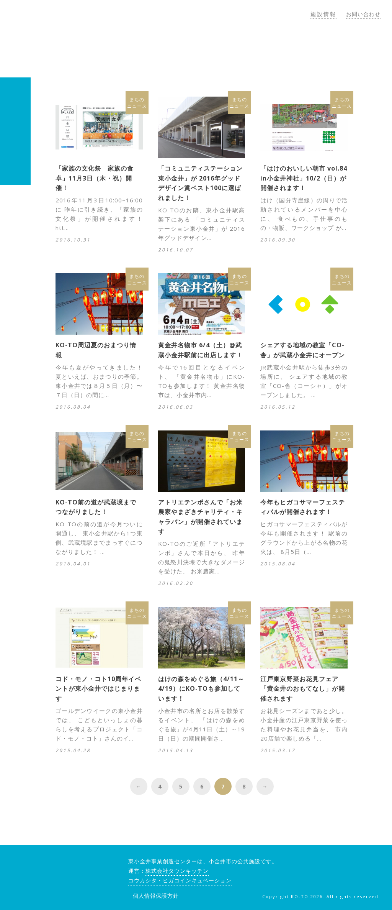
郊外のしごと (355, 49)
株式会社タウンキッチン (177, 870)
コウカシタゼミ (245, 49)
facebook (328, 864)
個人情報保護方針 (156, 895)
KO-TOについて (178, 49)
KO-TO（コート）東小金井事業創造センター (72, 38)
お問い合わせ (363, 14)
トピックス (302, 49)
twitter (348, 864)
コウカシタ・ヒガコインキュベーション (180, 880)
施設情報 (323, 14)
